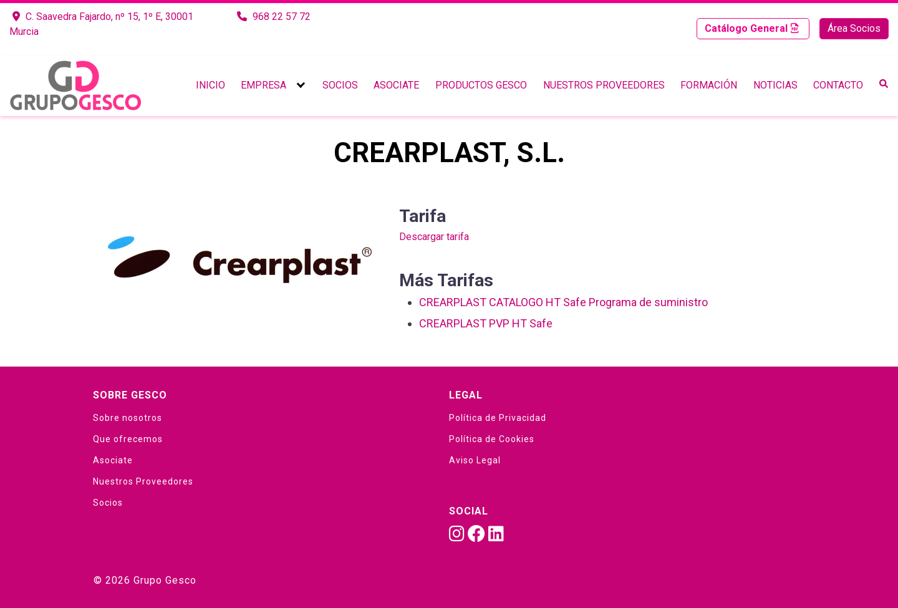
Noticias (775, 85)
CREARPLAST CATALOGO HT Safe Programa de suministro (563, 302)
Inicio (210, 85)
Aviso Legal (475, 460)
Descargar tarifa (434, 237)
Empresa (263, 85)
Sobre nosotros (127, 418)
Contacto (838, 85)
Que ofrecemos (128, 439)
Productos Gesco (481, 85)
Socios (340, 85)
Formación (708, 85)
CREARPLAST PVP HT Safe (486, 323)
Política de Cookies (491, 439)
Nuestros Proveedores (604, 85)
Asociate (396, 85)
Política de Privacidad (497, 418)
